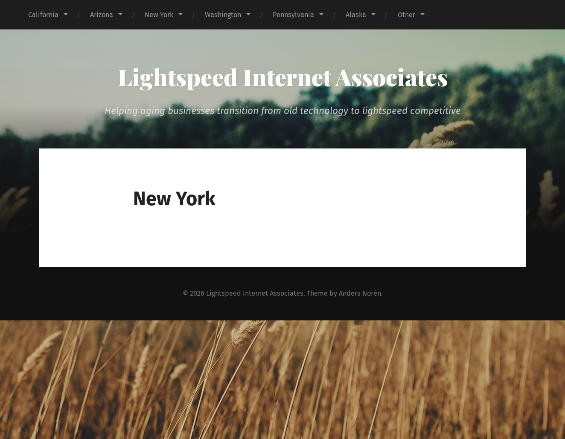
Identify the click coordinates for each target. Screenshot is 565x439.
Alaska (356, 15)
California (43, 15)
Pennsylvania (293, 15)
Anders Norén (360, 293)
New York (159, 15)
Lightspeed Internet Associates (283, 76)
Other (406, 15)
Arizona (101, 15)
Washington (223, 15)
